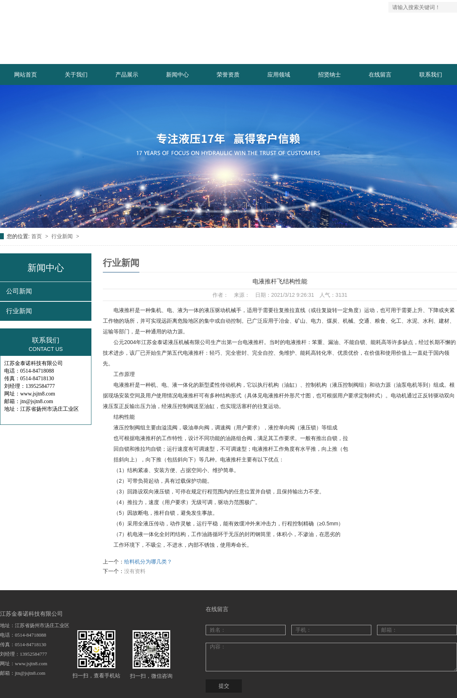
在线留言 (380, 74)
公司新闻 (19, 291)
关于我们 (76, 74)
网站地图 (321, 7)
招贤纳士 (329, 74)
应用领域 (278, 74)
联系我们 (348, 7)
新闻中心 (177, 74)
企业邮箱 (375, 7)
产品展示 (126, 74)
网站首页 (25, 74)
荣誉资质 (228, 74)
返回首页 (293, 7)
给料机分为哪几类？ (148, 562)
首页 (37, 236)
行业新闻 (62, 236)
